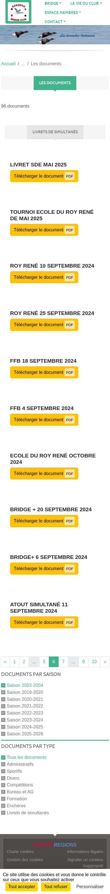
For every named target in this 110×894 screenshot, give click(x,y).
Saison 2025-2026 (25, 733)
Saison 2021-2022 (25, 706)
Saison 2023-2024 (25, 720)
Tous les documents (26, 757)
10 (94, 661)
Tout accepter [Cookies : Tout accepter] (21, 886)
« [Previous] (5, 661)
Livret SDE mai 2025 (38, 165)
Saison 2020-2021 (25, 699)
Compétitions (20, 784)
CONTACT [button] (54, 22)
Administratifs (20, 764)
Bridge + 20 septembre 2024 (51, 509)
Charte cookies (20, 851)
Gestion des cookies (25, 859)
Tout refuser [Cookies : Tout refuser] (55, 886)
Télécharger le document (44, 176)
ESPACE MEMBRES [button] (61, 12)
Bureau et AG (20, 791)
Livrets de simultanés (28, 812)
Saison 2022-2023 (25, 713)
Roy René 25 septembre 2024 (52, 313)
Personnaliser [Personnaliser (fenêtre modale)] (90, 886)
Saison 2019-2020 (25, 692)
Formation (17, 798)
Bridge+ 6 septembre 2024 (48, 557)
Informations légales (85, 851)
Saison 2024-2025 (25, 727)
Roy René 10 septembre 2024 (52, 266)
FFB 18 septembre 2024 (43, 361)
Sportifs (14, 771)
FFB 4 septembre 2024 (42, 408)
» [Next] (105, 661)
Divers (13, 778)
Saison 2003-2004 (25, 685)
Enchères (16, 805)
